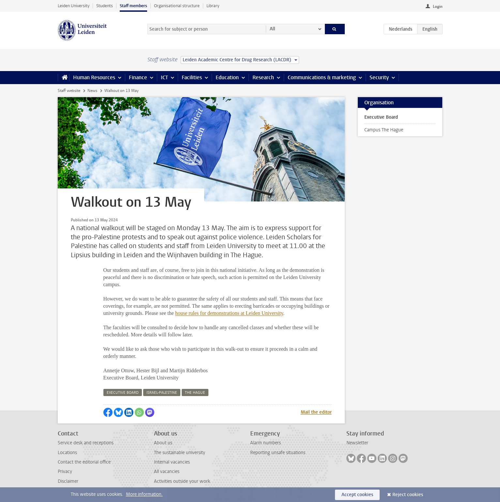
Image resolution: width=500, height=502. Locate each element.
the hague (195, 392)
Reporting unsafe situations (277, 453)
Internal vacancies (172, 462)
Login (438, 6)
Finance (138, 77)
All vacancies (166, 471)
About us (163, 443)
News (92, 90)
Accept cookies (357, 495)
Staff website (69, 90)
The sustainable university (179, 453)
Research (263, 77)
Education (227, 77)
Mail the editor (316, 412)
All (272, 29)
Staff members (133, 5)
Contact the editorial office (84, 462)
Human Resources (94, 77)
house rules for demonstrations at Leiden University (229, 313)
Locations (67, 453)
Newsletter (357, 443)
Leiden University (73, 5)
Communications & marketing (322, 77)
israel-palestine (161, 392)
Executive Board (381, 117)
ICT (164, 77)
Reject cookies (407, 495)
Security (379, 77)
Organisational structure (177, 5)
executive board (123, 392)
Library (212, 5)
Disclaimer (68, 481)
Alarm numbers (265, 443)
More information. (144, 494)
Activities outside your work (182, 481)
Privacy (65, 471)
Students (104, 5)
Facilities (192, 77)
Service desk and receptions (86, 443)
